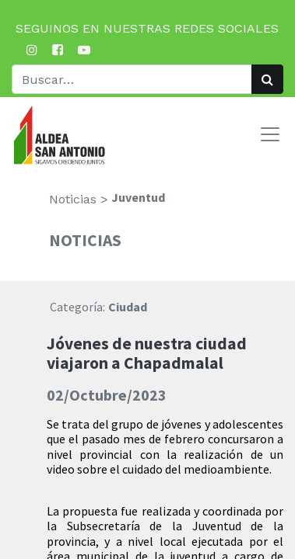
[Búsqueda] (267, 79)
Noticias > (78, 199)
